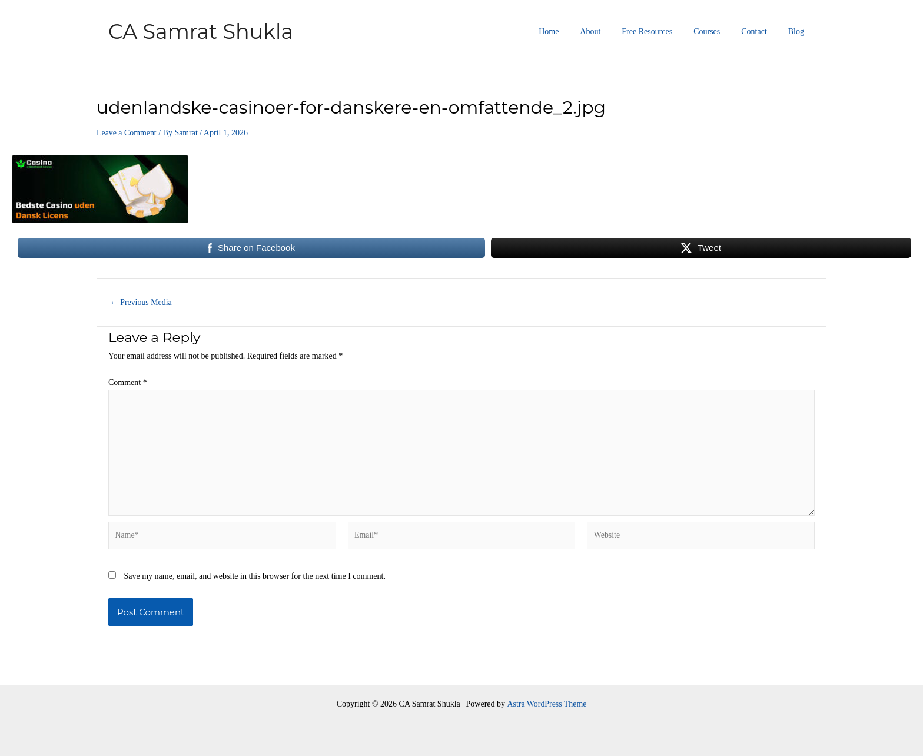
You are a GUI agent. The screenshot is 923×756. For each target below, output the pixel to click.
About (611, 31)
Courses (718, 31)
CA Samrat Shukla (200, 31)
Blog (798, 31)
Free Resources (663, 31)
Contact (761, 31)
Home (575, 31)
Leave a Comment (127, 132)
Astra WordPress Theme (547, 703)
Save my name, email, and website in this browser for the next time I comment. (255, 577)
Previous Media (141, 303)
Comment (127, 382)
